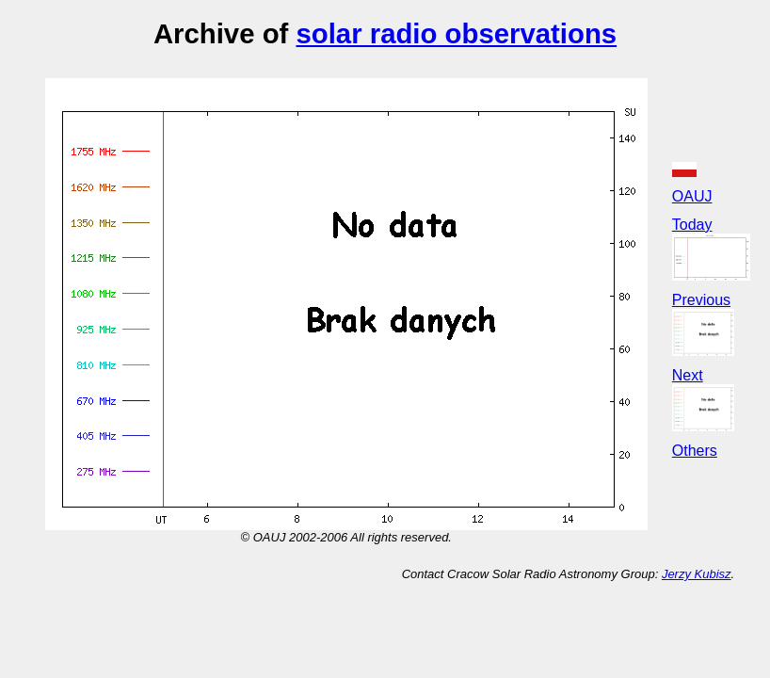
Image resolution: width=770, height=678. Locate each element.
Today (692, 225)
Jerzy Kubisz (696, 574)
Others (694, 451)
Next (687, 375)
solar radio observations (456, 33)
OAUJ (692, 196)
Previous (701, 300)
